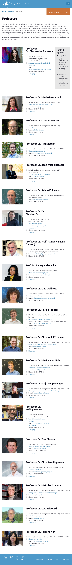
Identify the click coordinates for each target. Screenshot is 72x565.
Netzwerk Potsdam (16, 4)
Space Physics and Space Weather (39, 446)
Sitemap (49, 559)
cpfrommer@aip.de (39, 347)
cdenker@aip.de (38, 130)
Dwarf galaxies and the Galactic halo (40, 105)
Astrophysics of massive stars (38, 296)
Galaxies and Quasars (35, 516)
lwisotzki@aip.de (38, 518)
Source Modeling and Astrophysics (39, 319)
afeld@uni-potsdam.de (40, 200)
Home (4, 11)
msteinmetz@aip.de (39, 495)
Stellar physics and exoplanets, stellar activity (43, 391)
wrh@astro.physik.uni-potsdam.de (44, 254)
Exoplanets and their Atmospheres (39, 174)
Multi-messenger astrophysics (38, 273)
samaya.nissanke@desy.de (42, 275)
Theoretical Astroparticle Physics (39, 368)
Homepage (32, 74)
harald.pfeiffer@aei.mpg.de (42, 323)
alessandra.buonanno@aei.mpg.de (39, 69)
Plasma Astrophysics (35, 539)
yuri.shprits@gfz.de (39, 448)
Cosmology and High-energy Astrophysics (42, 344)
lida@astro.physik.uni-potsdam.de (44, 298)
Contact (56, 559)
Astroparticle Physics (35, 470)
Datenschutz (66, 559)
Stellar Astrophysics (35, 224)
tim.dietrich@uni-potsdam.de (42, 153)
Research (11, 11)
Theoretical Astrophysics (36, 151)
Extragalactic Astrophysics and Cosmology (42, 493)
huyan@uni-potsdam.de (41, 541)
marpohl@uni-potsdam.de (41, 370)
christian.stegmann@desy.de (42, 472)
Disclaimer (40, 559)
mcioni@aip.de (38, 107)
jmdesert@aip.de (38, 176)
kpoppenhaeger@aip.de (41, 393)
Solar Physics (32, 128)
